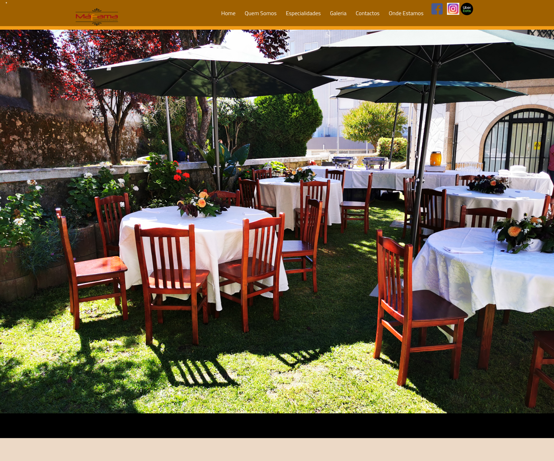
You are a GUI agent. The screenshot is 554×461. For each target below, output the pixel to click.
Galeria (338, 13)
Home (228, 13)
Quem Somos (261, 13)
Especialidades (303, 13)
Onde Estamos (406, 13)
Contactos (368, 13)
